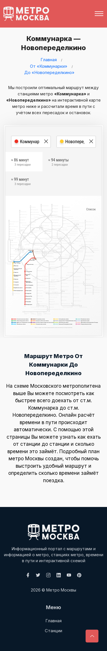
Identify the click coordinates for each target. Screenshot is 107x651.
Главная (49, 59)
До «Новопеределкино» (49, 72)
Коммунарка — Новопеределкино (52, 43)
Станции (53, 630)
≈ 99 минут (21, 182)
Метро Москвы (61, 590)
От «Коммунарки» (48, 66)
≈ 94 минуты (58, 163)
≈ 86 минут (21, 163)
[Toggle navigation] (99, 14)
